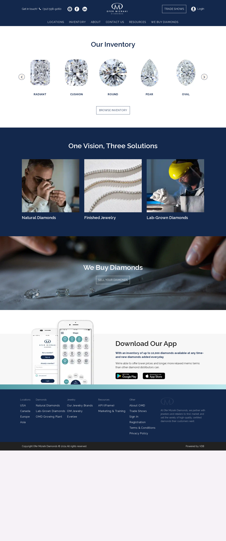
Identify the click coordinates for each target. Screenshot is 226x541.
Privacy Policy (138, 523)
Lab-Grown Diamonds (50, 501)
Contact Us (115, 22)
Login (197, 8)
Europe (25, 507)
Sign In (133, 507)
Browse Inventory (113, 200)
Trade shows (174, 8)
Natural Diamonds (48, 496)
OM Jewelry (75, 501)
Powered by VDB (195, 536)
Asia (23, 512)
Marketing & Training (111, 501)
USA (23, 496)
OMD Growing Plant (49, 507)
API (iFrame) (106, 496)
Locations (55, 22)
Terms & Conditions (142, 518)
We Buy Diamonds (165, 22)
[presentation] (22, 167)
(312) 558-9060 (41, 8)
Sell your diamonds (113, 370)
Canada (25, 501)
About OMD (137, 496)
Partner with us (37, 83)
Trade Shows (138, 501)
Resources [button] (137, 22)
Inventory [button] (77, 22)
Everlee (72, 507)
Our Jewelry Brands (80, 496)
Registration (137, 512)
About (96, 22)
